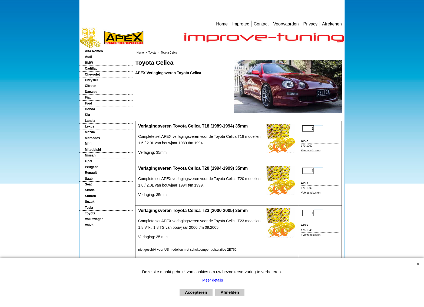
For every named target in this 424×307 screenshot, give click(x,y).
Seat (88, 184)
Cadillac (91, 68)
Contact (261, 24)
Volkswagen (94, 219)
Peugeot (91, 167)
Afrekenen (332, 24)
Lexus (89, 126)
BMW (89, 63)
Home (222, 24)
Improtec (240, 24)
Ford (88, 103)
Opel (88, 161)
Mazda (90, 132)
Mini (88, 144)
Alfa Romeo (94, 51)
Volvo (89, 225)
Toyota (90, 213)
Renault (91, 173)
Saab (89, 179)
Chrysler (91, 80)
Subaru (90, 196)
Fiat (88, 97)
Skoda (90, 190)
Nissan (90, 155)
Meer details (212, 280)
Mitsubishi (93, 150)
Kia (87, 115)
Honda (90, 109)
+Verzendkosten (310, 150)
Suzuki (90, 202)
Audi (88, 57)
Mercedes (92, 138)
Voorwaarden (286, 24)
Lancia (90, 121)
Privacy (310, 24)
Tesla (89, 208)
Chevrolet (92, 74)
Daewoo (91, 92)
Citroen (90, 86)
